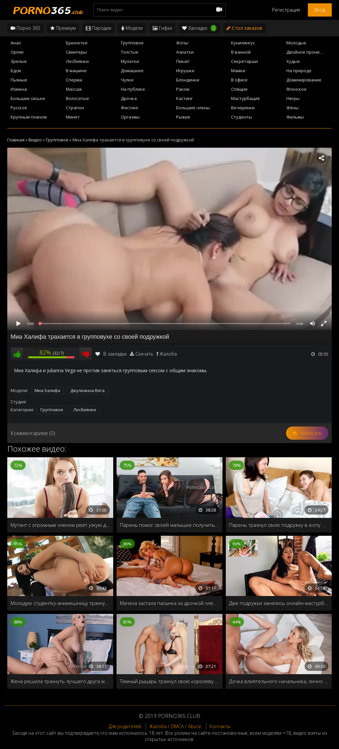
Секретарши (244, 61)
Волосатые (77, 98)
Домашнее (132, 71)
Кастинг (184, 98)
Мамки (238, 71)
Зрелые (19, 61)
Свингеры (76, 52)
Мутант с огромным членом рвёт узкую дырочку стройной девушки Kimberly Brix (60, 525)
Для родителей (125, 726)
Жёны (292, 108)
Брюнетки (76, 43)
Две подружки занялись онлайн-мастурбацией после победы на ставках (278, 603)
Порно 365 (25, 28)
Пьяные (19, 80)
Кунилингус (243, 43)
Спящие (239, 89)
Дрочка (129, 98)
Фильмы (295, 117)
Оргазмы (130, 117)
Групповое (132, 43)
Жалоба (168, 354)
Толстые (129, 52)
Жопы (182, 43)
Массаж (74, 89)
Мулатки (130, 61)
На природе (299, 71)
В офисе (239, 80)
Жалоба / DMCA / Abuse (175, 726)
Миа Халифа (47, 390)
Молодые (296, 43)
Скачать (144, 354)
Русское (19, 108)
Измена (19, 89)
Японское (296, 89)
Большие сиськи (28, 98)
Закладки (199, 28)
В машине (76, 71)
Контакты (220, 726)
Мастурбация (245, 98)
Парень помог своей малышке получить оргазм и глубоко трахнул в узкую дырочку (169, 525)
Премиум (63, 28)
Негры (293, 98)
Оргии (17, 52)
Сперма (74, 80)
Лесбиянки (77, 61)
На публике (133, 89)
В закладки (110, 354)
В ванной (241, 52)
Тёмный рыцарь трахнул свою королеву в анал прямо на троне (169, 681)
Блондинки (187, 80)
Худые (293, 61)
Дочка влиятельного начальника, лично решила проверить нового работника (278, 681)
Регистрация (286, 10)
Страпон (75, 108)
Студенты (241, 117)
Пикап (182, 61)
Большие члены (193, 108)
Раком (182, 89)
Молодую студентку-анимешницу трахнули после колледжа (60, 603)
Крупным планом (29, 117)
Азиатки (185, 52)
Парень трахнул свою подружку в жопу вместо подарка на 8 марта (278, 525)
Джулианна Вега (87, 390)
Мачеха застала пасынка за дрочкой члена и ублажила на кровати (169, 603)
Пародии (98, 28)
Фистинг (129, 108)
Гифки (162, 28)
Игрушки (185, 71)
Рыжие (183, 117)
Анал (16, 43)
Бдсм (16, 71)
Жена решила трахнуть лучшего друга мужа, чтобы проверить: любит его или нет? (60, 681)
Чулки (127, 80)
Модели (132, 28)
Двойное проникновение (309, 52)
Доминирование (303, 80)
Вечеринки (243, 108)
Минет (73, 117)
